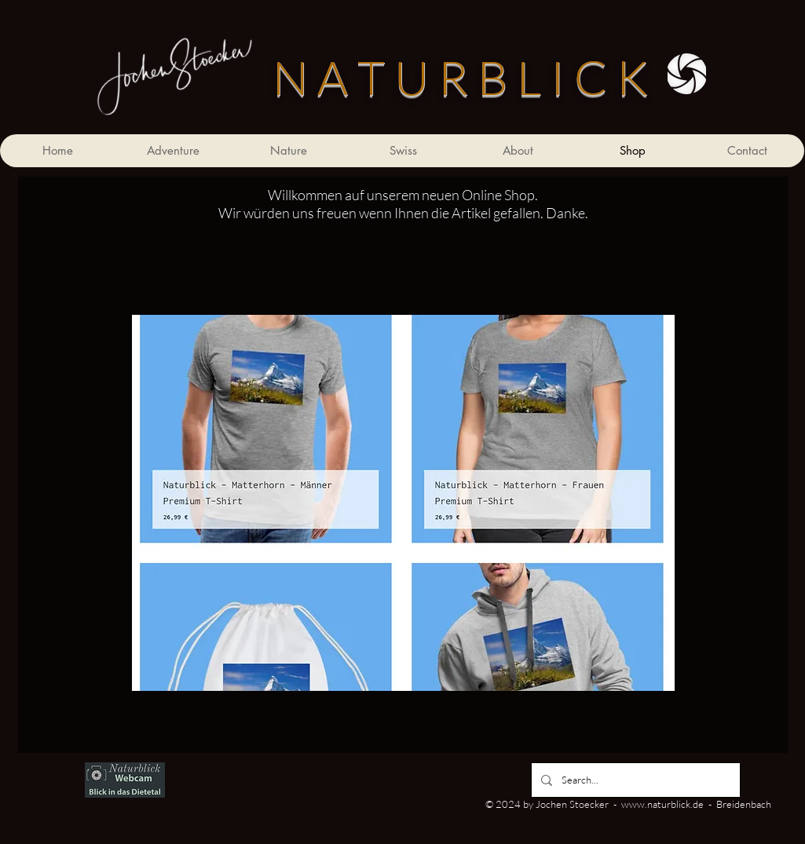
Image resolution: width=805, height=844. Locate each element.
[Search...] (634, 780)
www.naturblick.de (662, 804)
